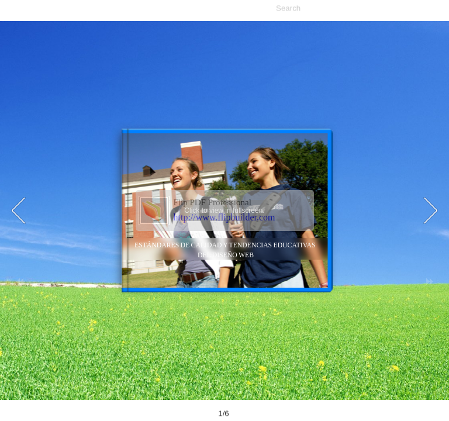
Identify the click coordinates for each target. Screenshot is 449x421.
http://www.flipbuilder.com (224, 217)
